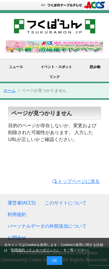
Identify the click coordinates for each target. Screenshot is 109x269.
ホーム (9, 90)
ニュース (16, 66)
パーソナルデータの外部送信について (47, 226)
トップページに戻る (76, 181)
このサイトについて (66, 202)
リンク (54, 76)
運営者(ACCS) (21, 202)
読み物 (95, 66)
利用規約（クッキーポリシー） (35, 249)
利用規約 (17, 214)
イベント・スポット (56, 66)
